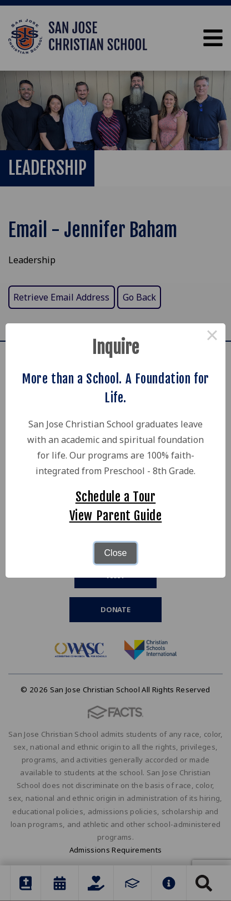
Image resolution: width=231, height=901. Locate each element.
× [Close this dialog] (212, 336)
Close (115, 553)
